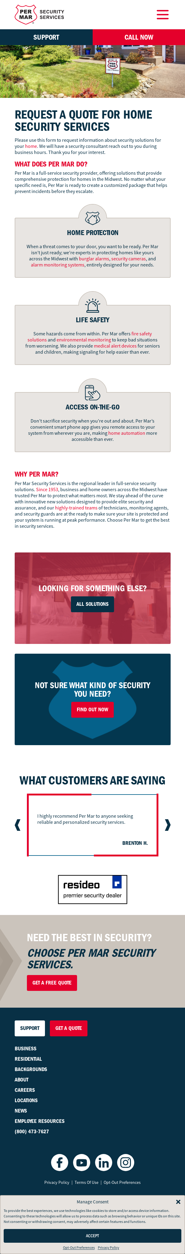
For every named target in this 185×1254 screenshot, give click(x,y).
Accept (92, 1235)
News (21, 1111)
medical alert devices (115, 346)
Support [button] (46, 37)
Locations (26, 1100)
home (31, 146)
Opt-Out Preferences (79, 1247)
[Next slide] (167, 825)
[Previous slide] (18, 825)
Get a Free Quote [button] (52, 983)
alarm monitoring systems (57, 265)
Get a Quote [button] (68, 1028)
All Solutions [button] (92, 604)
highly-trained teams (76, 508)
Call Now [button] (138, 37)
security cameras (128, 259)
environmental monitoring (84, 340)
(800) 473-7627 (32, 1131)
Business (25, 1048)
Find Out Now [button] (92, 709)
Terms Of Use (86, 1182)
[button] (178, 1202)
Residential (28, 1059)
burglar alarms (94, 259)
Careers (25, 1090)
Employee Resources (40, 1121)
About (21, 1080)
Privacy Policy (108, 1247)
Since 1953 (47, 490)
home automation (126, 433)
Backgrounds (31, 1069)
